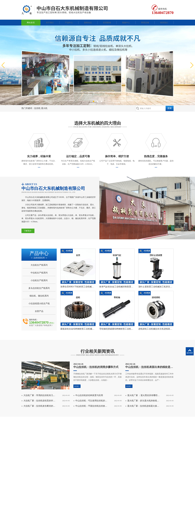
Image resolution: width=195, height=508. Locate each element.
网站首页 (31, 20)
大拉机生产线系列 (39, 262)
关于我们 (50, 20)
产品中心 (69, 20)
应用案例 (107, 20)
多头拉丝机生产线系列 (39, 285)
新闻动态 (88, 20)
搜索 (169, 105)
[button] (93, 98)
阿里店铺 (145, 20)
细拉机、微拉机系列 (39, 293)
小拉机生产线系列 (39, 277)
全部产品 (39, 308)
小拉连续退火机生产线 (39, 300)
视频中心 (126, 20)
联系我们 (164, 20)
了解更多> (28, 228)
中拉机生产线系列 (39, 270)
